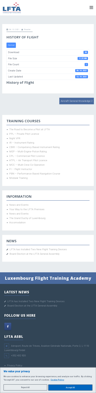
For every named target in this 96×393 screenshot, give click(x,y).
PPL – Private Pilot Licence (24, 133)
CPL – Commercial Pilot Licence (27, 156)
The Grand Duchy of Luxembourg (27, 218)
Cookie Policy (57, 380)
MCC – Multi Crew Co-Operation (27, 164)
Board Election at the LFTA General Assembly (35, 253)
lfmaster (27, 30)
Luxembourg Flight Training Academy (48, 278)
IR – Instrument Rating (21, 142)
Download (11, 45)
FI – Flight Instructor (20, 169)
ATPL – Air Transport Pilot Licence (28, 160)
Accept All (70, 387)
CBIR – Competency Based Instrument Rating (34, 147)
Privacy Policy (14, 365)
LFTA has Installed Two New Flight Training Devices (38, 249)
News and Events (19, 204)
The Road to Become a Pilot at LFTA (29, 129)
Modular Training (18, 178)
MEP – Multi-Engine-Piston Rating (28, 151)
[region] (48, 380)
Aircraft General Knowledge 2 (76, 101)
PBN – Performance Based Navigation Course (34, 173)
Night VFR (14, 138)
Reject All (25, 387)
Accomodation (17, 222)
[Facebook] (7, 326)
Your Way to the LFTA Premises (27, 209)
